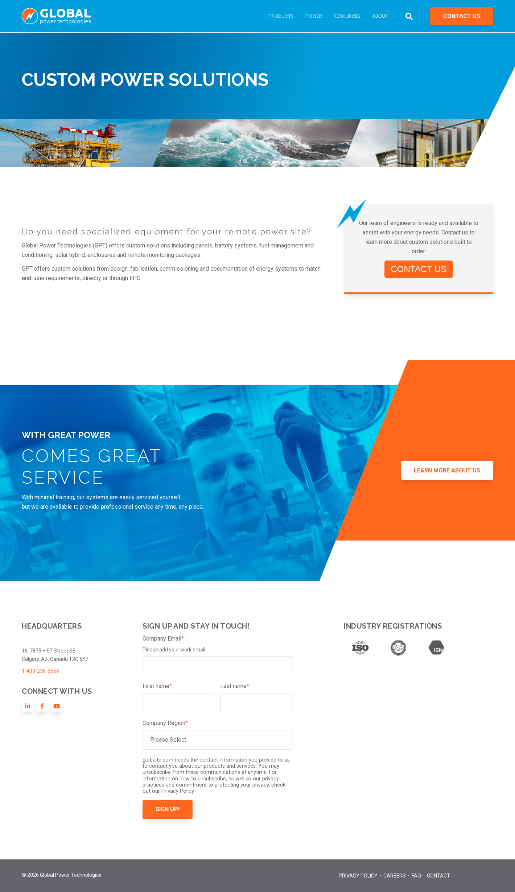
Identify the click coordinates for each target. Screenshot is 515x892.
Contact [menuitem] (438, 875)
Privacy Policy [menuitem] (358, 875)
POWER (313, 16)
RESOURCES (347, 16)
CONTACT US (461, 16)
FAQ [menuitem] (416, 875)
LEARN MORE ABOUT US (447, 470)
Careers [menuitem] (394, 875)
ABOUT (380, 16)
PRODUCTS (281, 16)
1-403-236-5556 (40, 671)
